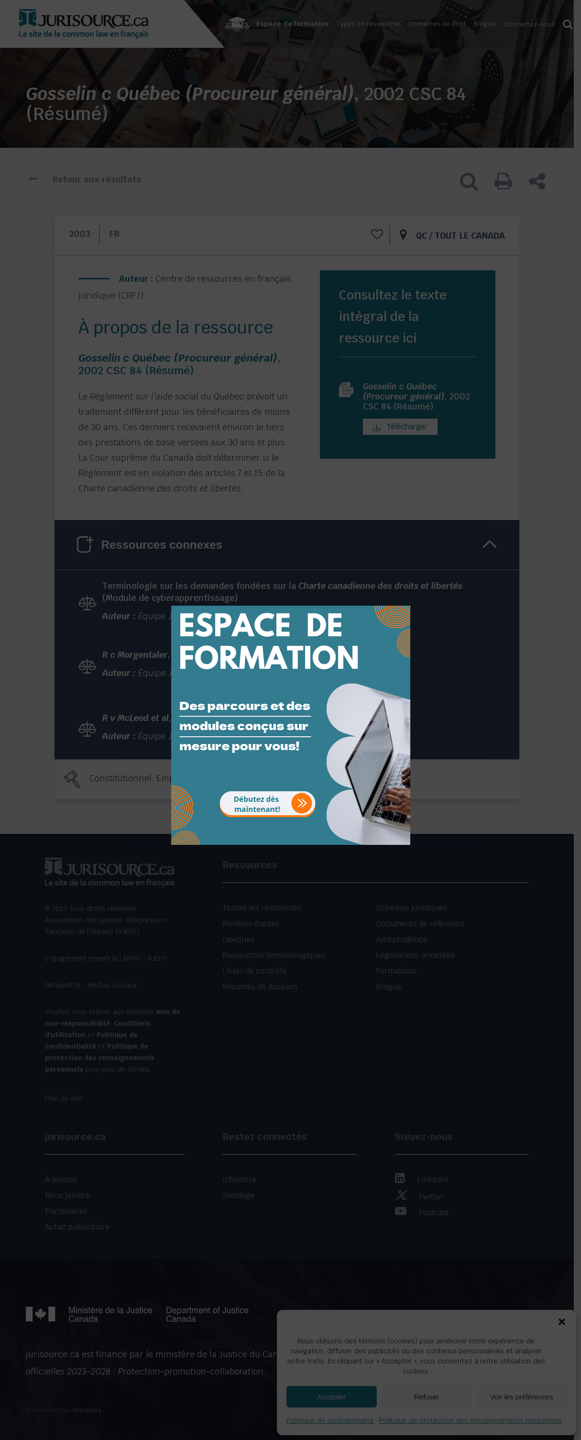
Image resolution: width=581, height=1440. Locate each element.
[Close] (402, 598)
